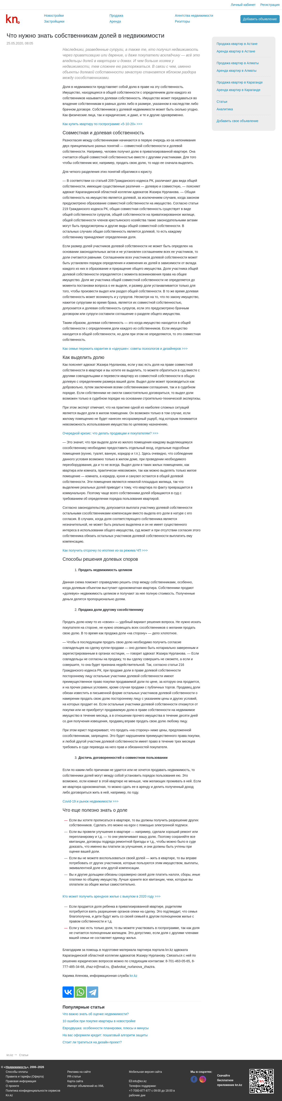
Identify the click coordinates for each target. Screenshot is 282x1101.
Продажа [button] (116, 15)
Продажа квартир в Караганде (240, 82)
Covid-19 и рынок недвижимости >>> (90, 801)
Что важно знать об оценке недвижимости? (96, 1014)
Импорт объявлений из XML (85, 1086)
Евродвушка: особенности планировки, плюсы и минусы (106, 1028)
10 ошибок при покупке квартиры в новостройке (99, 1021)
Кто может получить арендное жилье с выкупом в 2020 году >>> (112, 896)
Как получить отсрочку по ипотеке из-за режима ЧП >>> (105, 550)
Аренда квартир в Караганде (238, 90)
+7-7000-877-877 (140, 1090)
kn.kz (133, 976)
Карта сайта (75, 1081)
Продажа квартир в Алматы (238, 63)
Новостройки (54, 15)
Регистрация (270, 5)
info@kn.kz (138, 1081)
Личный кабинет (243, 5)
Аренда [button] (115, 21)
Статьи (222, 101)
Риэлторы (182, 21)
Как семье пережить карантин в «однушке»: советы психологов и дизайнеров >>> (125, 348)
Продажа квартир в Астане (237, 44)
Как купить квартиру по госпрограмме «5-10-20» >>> (102, 124)
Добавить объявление (260, 19)
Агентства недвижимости (194, 15)
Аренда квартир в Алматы (236, 70)
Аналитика (225, 109)
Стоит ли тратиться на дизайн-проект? (92, 1042)
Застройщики (54, 21)
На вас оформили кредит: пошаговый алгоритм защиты (105, 1035)
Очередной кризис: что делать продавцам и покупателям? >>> (110, 433)
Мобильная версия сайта (145, 1071)
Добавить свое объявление (237, 121)
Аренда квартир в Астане (236, 51)
